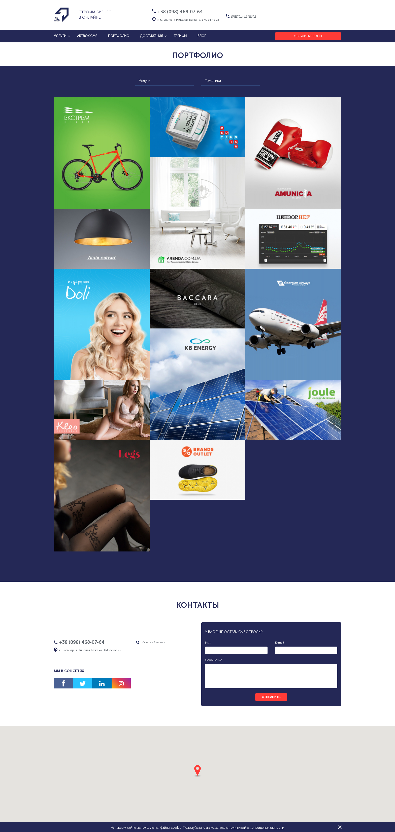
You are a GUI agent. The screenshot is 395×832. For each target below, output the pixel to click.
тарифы (180, 36)
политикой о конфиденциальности (256, 827)
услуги (60, 36)
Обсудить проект (308, 36)
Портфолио (118, 36)
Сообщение (213, 660)
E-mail (279, 642)
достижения (151, 36)
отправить (271, 697)
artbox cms (87, 36)
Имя (208, 642)
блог (202, 36)
